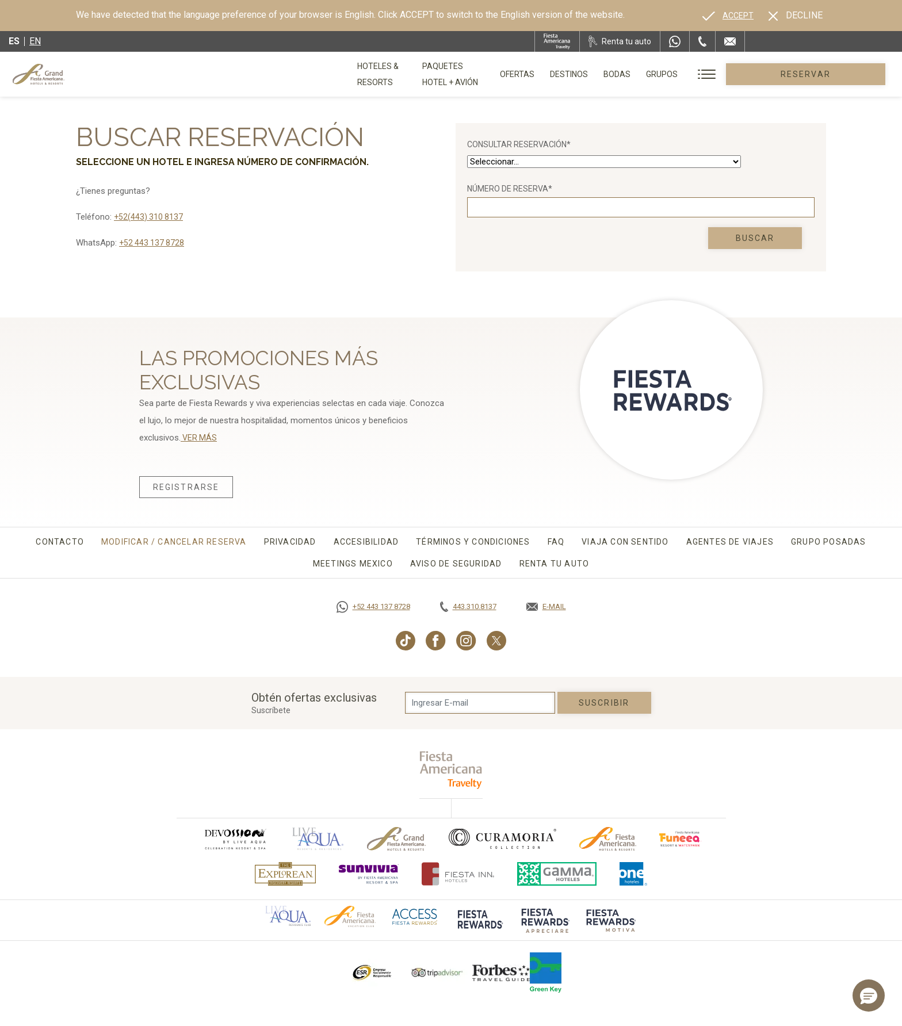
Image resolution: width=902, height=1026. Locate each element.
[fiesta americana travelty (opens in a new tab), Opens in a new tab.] (451, 770)
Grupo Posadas (828, 541)
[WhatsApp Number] (674, 41)
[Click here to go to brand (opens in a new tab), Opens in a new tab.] (235, 839)
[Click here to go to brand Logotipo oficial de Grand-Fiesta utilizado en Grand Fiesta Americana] (396, 839)
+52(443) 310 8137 (148, 216)
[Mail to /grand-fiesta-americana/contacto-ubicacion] (730, 41)
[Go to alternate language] (728, 15)
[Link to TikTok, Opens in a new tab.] (405, 640)
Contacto (60, 541)
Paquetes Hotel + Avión (501, 78)
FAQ (556, 541)
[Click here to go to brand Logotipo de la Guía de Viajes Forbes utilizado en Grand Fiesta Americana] (501, 972)
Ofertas (582, 74)
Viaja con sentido (625, 541)
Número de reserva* (509, 188)
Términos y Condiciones (473, 541)
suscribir (604, 702)
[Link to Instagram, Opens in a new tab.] (466, 640)
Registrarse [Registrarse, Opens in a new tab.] (186, 487)
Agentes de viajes (730, 541)
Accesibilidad (366, 541)
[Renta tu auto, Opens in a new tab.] (620, 41)
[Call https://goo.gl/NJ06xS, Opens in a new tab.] (373, 606)
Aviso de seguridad (456, 563)
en (35, 41)
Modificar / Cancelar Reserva (174, 541)
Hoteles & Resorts (396, 74)
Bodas (682, 74)
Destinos (634, 74)
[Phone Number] (702, 41)
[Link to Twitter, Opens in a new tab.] (496, 640)
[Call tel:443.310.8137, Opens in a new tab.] (468, 606)
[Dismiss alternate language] (795, 15)
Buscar (755, 238)
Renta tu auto (554, 563)
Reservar (838, 74)
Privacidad (290, 541)
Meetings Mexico (353, 563)
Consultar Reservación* (519, 144)
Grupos (727, 74)
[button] (869, 995)
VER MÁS (199, 437)
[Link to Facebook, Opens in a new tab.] (436, 640)
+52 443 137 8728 (151, 242)
